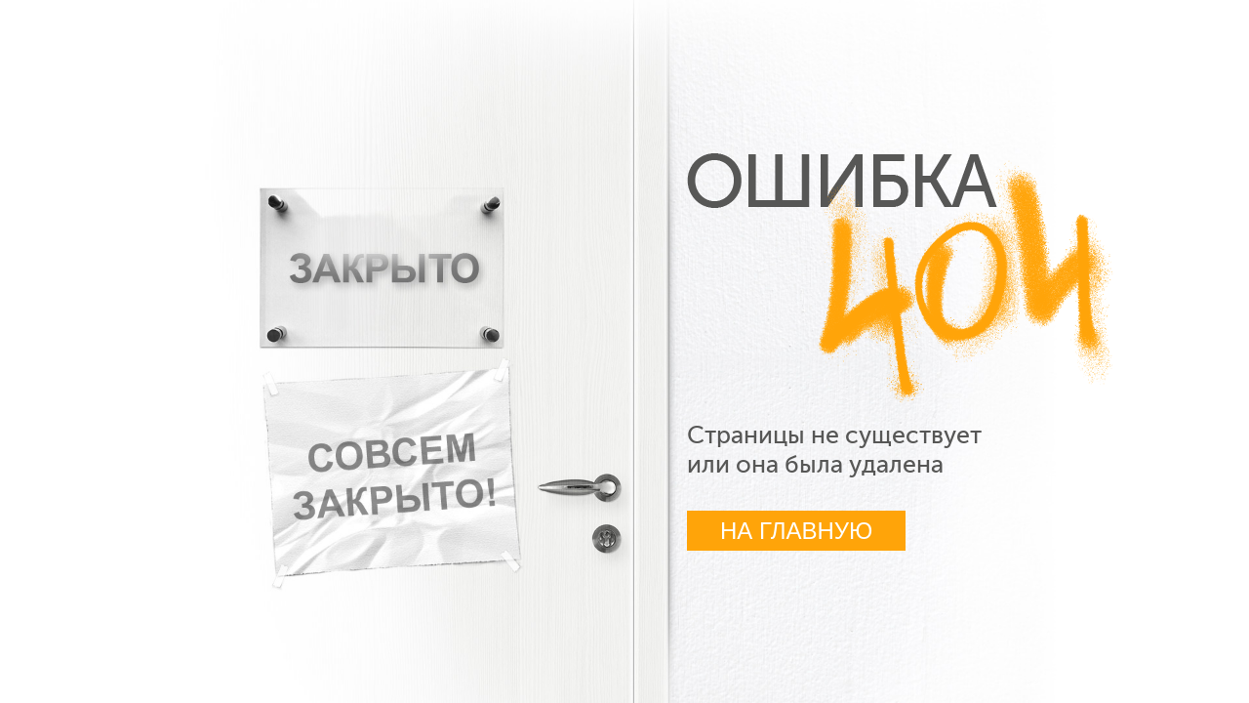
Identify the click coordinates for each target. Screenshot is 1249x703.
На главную (796, 530)
